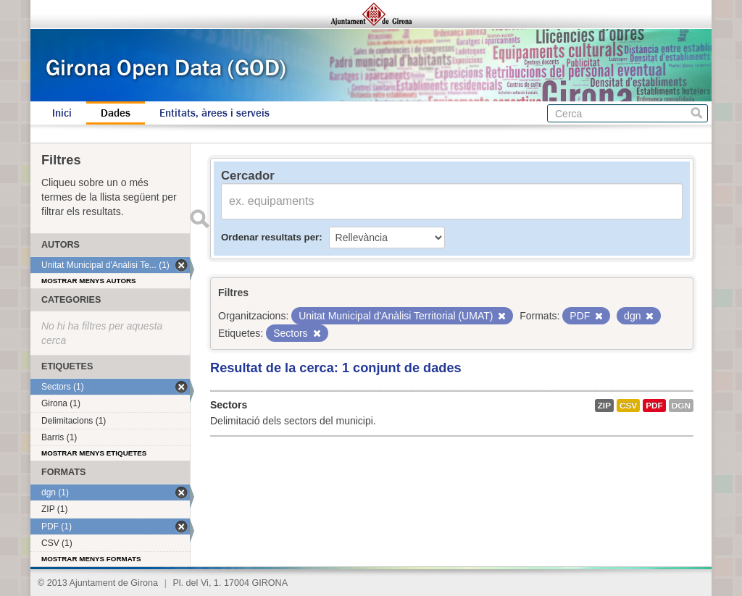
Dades (115, 113)
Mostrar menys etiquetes (93, 453)
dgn (681, 405)
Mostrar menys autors (88, 281)
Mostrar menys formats (91, 559)
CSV (628, 405)
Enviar (199, 219)
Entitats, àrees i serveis (214, 113)
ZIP (604, 405)
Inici (62, 113)
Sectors (228, 405)
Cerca (697, 113)
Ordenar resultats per (270, 237)
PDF (654, 405)
